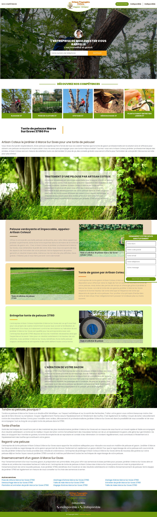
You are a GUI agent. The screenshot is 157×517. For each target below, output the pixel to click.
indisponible (67, 507)
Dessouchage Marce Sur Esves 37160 (17, 482)
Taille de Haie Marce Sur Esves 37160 (68, 482)
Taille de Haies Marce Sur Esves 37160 (121, 485)
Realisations (122, 4)
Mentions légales (85, 514)
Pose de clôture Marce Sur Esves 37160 (18, 480)
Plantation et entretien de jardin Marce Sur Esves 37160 (25, 485)
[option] (16, 103)
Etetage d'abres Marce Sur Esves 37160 (122, 480)
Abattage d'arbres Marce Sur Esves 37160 (71, 480)
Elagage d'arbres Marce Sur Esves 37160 (70, 485)
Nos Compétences (9, 4)
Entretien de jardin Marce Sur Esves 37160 (123, 482)
